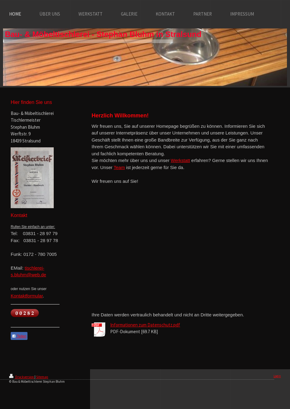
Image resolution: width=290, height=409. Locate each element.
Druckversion (21, 377)
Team (119, 167)
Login (277, 376)
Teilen (19, 336)
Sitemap (42, 377)
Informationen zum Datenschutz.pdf (145, 325)
